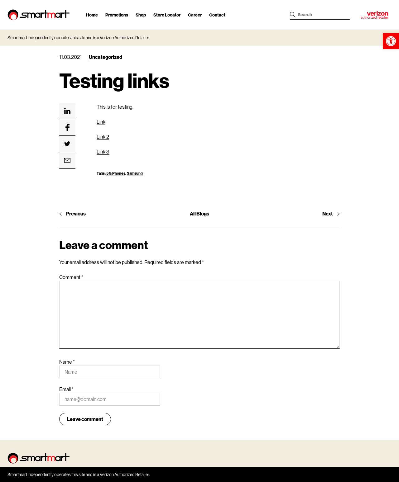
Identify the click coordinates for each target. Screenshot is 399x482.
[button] (391, 41)
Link (101, 122)
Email (66, 389)
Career (195, 14)
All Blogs (199, 213)
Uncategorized (105, 57)
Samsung (135, 173)
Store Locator (166, 14)
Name (67, 362)
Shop (141, 14)
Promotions (116, 14)
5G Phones (115, 173)
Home (92, 14)
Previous (72, 213)
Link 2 (103, 136)
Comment (71, 277)
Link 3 (103, 151)
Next (331, 213)
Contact (217, 14)
